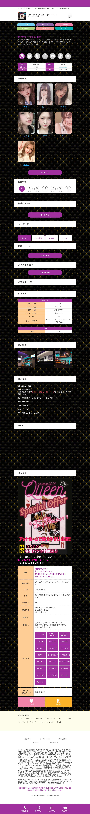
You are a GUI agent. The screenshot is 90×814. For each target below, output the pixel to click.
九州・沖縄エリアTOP (30, 8)
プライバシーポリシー (45, 739)
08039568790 (63, 67)
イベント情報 (38, 238)
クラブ (20, 718)
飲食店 (59, 722)
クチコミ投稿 (45, 272)
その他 (70, 718)
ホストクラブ (22, 722)
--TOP (20, 8)
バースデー (65, 238)
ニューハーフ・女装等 (47, 722)
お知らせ (51, 238)
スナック (61, 718)
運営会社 (36, 742)
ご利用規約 (27, 739)
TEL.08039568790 (26, 390)
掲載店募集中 (63, 739)
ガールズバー (51, 8)
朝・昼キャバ (39, 718)
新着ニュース (24, 238)
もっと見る (45, 172)
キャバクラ (29, 718)
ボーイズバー (33, 722)
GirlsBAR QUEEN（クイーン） (43, 15)
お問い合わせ (54, 742)
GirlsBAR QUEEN (63, 8)
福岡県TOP (42, 8)
